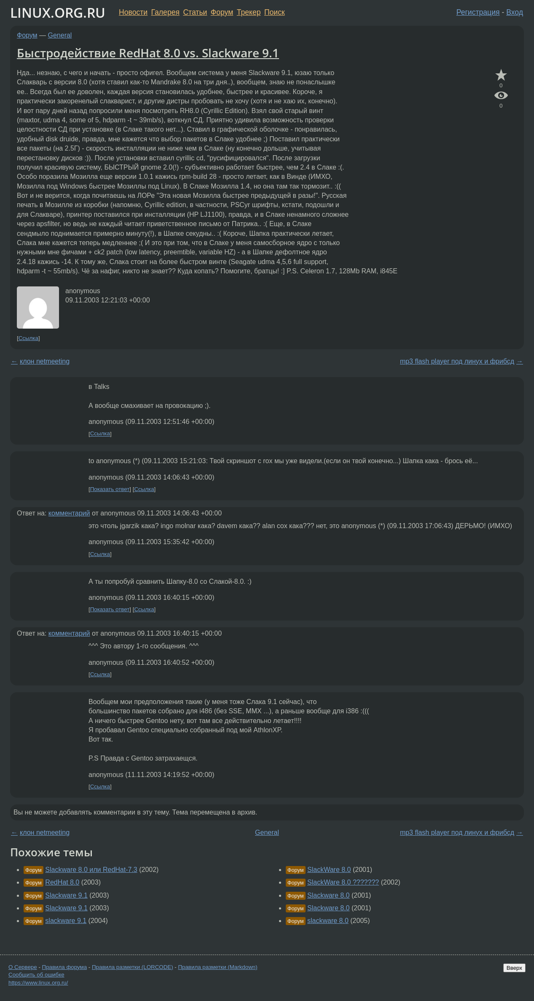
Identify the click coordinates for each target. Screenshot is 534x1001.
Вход (514, 12)
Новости (133, 12)
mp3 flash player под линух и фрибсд (457, 361)
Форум (222, 12)
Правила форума (64, 967)
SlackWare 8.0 (329, 869)
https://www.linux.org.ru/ (38, 982)
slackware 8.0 (328, 920)
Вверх (514, 968)
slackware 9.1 (65, 920)
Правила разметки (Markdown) (217, 967)
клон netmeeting (45, 361)
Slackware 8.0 (328, 895)
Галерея (165, 12)
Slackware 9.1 (66, 895)
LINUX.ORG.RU (57, 12)
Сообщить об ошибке (36, 974)
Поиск (274, 12)
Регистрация (478, 12)
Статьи (195, 12)
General (60, 35)
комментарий (69, 513)
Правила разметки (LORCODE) (132, 967)
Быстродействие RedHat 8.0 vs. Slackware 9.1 (148, 53)
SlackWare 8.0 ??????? (343, 882)
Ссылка (28, 338)
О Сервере (22, 967)
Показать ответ (110, 489)
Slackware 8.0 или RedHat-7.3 (91, 869)
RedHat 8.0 (62, 882)
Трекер (249, 12)
